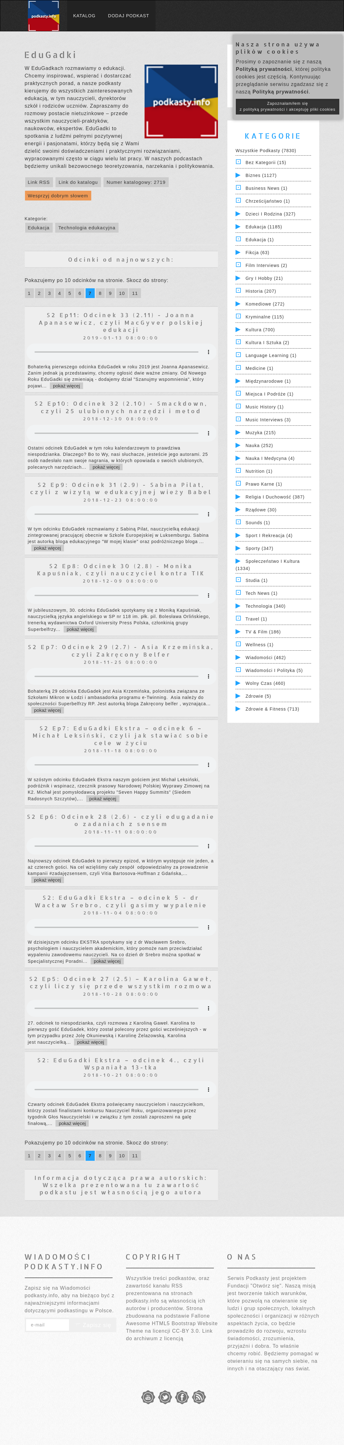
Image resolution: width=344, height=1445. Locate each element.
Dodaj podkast (128, 15)
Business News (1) (267, 188)
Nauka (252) (259, 445)
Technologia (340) (266, 606)
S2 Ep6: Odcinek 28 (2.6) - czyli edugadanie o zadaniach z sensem (121, 820)
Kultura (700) (260, 329)
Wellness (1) (260, 644)
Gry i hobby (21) (264, 278)
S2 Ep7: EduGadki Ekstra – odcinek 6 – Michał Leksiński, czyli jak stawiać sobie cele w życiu (121, 735)
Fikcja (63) (257, 252)
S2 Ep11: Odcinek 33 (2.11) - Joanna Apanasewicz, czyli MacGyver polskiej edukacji (121, 322)
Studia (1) (257, 580)
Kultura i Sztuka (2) (267, 342)
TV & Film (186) (263, 631)
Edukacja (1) (260, 239)
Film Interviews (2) (266, 265)
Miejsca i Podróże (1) (270, 394)
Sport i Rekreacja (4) (269, 535)
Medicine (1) (259, 368)
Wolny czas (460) (265, 683)
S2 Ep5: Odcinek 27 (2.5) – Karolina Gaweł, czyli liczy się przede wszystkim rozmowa (121, 982)
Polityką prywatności (264, 69)
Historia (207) (261, 291)
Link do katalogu (78, 182)
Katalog (84, 15)
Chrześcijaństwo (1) (268, 201)
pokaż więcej (66, 385)
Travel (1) (256, 618)
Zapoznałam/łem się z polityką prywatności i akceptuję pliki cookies (288, 106)
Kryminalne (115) (265, 316)
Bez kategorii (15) (266, 162)
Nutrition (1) (259, 471)
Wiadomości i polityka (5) (274, 670)
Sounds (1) (258, 522)
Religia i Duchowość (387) (275, 496)
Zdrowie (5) (258, 696)
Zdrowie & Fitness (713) (272, 709)
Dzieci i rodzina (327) (271, 213)
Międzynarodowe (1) (268, 381)
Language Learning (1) (271, 355)
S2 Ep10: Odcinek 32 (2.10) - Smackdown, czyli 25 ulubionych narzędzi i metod (121, 407)
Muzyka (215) (261, 432)
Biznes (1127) (261, 175)
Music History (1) (265, 406)
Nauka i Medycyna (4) (270, 458)
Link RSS (39, 182)
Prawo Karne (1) (264, 484)
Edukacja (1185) (264, 226)
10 (122, 293)
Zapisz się (92, 1325)
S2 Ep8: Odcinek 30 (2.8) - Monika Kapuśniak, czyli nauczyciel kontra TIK (121, 569)
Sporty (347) (259, 548)
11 (135, 293)
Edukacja (39, 227)
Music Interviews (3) (268, 419)
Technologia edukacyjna (86, 227)
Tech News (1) (262, 593)
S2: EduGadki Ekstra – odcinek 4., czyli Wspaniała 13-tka (121, 1063)
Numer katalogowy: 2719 (136, 182)
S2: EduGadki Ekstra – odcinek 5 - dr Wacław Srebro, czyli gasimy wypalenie (121, 901)
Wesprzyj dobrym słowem (58, 195)
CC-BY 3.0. (186, 1331)
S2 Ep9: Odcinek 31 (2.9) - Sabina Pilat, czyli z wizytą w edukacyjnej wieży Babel (121, 488)
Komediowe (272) (265, 304)
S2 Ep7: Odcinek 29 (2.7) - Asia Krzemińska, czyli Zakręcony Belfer (121, 650)
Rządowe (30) (261, 509)
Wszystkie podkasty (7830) (266, 150)
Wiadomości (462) (266, 657)
